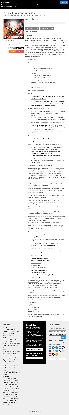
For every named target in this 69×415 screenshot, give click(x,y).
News (6, 333)
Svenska (8, 396)
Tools (12, 4)
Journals (9, 339)
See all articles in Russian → (9, 6)
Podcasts (17, 4)
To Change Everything (13, 343)
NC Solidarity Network (36, 265)
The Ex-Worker (7, 366)
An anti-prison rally (42, 129)
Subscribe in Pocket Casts (20, 51)
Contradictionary (7, 354)
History (14, 331)
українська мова (14, 398)
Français (10, 380)
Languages (33, 4)
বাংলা (4, 396)
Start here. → (39, 358)
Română (9, 394)
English (5, 378)
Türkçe (10, 390)
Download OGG (46, 28)
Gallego (5, 402)
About (38, 4)
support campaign (34, 212)
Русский (11, 382)
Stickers (5, 341)
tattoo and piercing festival (51, 239)
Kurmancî (10, 402)
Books (3, 4)
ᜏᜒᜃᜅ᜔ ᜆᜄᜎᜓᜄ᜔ (7, 404)
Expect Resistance (8, 356)
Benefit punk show (42, 125)
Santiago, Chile (35, 237)
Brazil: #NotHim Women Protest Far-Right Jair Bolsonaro (45, 155)
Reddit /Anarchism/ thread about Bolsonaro (42, 158)
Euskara (16, 388)
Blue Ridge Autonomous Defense (39, 258)
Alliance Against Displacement (45, 188)
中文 (11, 386)
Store (22, 4)
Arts (4, 329)
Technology (12, 333)
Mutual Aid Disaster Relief (37, 256)
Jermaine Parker (36, 299)
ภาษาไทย (5, 398)
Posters (14, 339)
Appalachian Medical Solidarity (39, 270)
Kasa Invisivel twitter (36, 162)
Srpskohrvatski (14, 392)
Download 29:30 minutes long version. (38, 90)
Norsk (16, 402)
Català (11, 400)
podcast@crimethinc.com (15, 44)
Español (10, 378)
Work (14, 354)
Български (6, 386)
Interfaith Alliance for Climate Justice (40, 260)
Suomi (11, 384)
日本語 (15, 384)
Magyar (5, 390)
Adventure (9, 329)
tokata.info (31, 208)
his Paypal (49, 213)
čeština (11, 388)
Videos (10, 341)
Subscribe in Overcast (12, 51)
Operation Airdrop (35, 277)
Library (8, 4)
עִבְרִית (18, 396)
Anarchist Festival (44, 243)
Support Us (64, 2)
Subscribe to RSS (12, 48)
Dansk (14, 396)
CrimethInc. (6, 2)
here (46, 185)
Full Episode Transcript (31, 31)
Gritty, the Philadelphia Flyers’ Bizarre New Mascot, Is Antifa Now (47, 96)
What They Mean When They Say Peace (41, 139)
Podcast (5, 364)
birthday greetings (49, 297)
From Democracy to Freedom (11, 352)
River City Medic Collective (38, 272)
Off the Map (12, 362)
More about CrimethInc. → (35, 349)
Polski (16, 382)
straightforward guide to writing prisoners (43, 295)
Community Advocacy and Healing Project (42, 275)
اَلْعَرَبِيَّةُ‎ (15, 394)
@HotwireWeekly (45, 314)
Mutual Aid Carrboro (36, 263)
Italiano (15, 378)
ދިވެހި (15, 400)
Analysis (14, 329)
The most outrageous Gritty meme (40, 105)
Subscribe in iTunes (20, 48)
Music (14, 341)
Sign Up (63, 337)
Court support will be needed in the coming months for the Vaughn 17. (46, 216)
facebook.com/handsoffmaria (38, 197)
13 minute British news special (41, 147)
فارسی (14, 390)
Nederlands (6, 392)
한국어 (5, 394)
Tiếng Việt (6, 400)
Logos (4, 343)
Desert (32, 141)
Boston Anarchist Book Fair (50, 248)
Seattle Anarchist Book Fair (50, 245)
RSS (8, 327)
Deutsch (5, 380)
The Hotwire (12, 368)
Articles (5, 327)
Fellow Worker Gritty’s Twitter (38, 99)
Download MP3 (32, 28)
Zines (4, 339)
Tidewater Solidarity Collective (39, 267)
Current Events (7, 331)
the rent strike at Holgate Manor (45, 165)
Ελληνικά (5, 384)
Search (27, 4)
